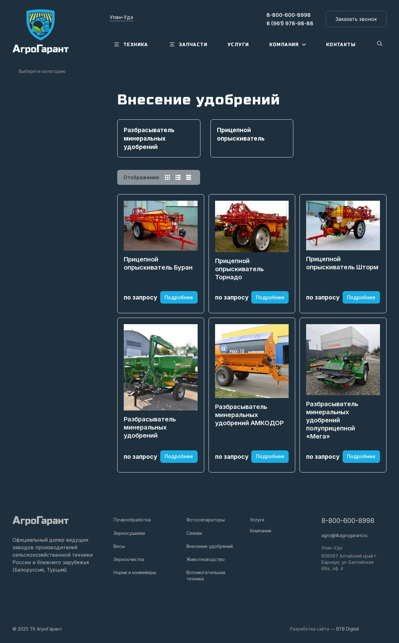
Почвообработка (132, 519)
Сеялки (194, 533)
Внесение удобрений (209, 546)
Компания (260, 530)
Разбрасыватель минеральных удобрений (150, 427)
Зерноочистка (128, 559)
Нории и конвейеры (134, 572)
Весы (119, 546)
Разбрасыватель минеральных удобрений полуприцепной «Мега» (332, 420)
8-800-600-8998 (347, 521)
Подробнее (179, 297)
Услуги (257, 519)
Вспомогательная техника (205, 575)
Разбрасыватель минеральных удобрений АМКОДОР (249, 415)
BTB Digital (347, 628)
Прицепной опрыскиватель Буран (158, 263)
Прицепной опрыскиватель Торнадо (239, 269)
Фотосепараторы (205, 519)
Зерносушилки (129, 533)
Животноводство (205, 559)
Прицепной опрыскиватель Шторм (342, 263)
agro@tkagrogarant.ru (344, 535)
